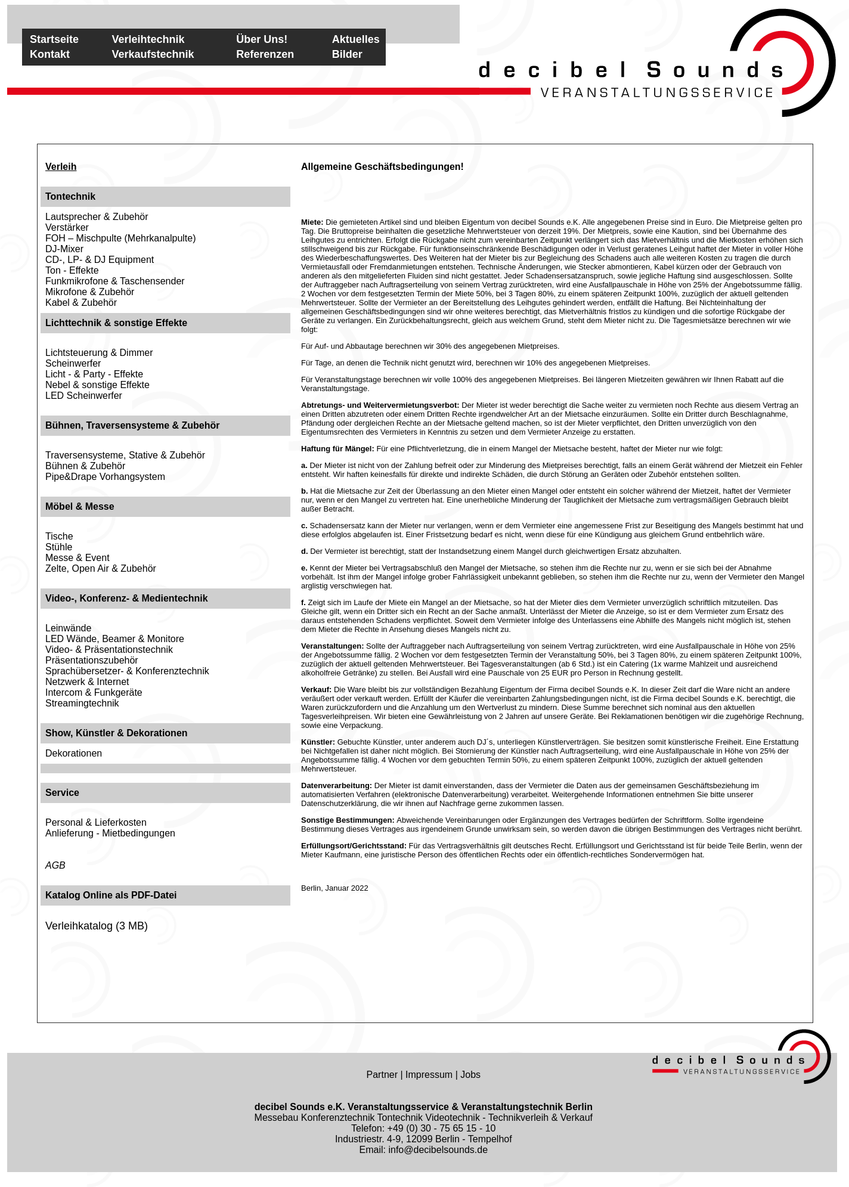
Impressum (429, 1075)
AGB (55, 865)
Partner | (386, 1075)
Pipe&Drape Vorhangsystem (105, 477)
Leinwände (68, 628)
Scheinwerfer (73, 363)
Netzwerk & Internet (87, 682)
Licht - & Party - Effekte (94, 374)
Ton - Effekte (72, 270)
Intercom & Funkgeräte (93, 692)
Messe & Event (77, 558)
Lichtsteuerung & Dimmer (99, 353)
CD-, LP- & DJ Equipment (99, 260)
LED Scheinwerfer (83, 395)
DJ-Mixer (64, 249)
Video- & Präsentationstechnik (109, 649)
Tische (59, 536)
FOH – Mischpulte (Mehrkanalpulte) (120, 238)
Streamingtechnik (82, 703)
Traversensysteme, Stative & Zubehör (125, 455)
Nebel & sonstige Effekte (97, 385)
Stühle (58, 547)
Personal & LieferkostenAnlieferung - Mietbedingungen (110, 827)
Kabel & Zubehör (81, 302)
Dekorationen (73, 753)
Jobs (470, 1075)
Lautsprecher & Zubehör (96, 217)
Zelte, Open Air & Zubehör (100, 568)
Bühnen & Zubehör (85, 466)
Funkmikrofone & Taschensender (115, 281)
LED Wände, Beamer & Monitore (114, 639)
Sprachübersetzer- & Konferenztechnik (127, 671)
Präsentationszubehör (91, 660)
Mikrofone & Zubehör (89, 292)
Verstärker (67, 227)
